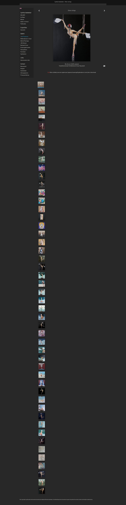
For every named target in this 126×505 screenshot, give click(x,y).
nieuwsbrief (23, 66)
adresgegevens (24, 73)
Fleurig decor (23, 49)
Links (22, 58)
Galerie (22, 34)
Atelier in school (24, 21)
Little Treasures (24, 36)
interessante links (25, 60)
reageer (22, 68)
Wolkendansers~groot (25, 38)
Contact (22, 64)
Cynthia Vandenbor (59, 1)
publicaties (23, 24)
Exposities (23, 27)
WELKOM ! (22, 15)
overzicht (22, 30)
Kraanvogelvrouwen (25, 47)
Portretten (23, 51)
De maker (22, 17)
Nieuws (22, 19)
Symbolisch (23, 54)
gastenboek (23, 70)
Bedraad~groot (24, 45)
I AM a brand (23, 43)
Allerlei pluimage (24, 41)
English (21, 8)
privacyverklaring (24, 75)
